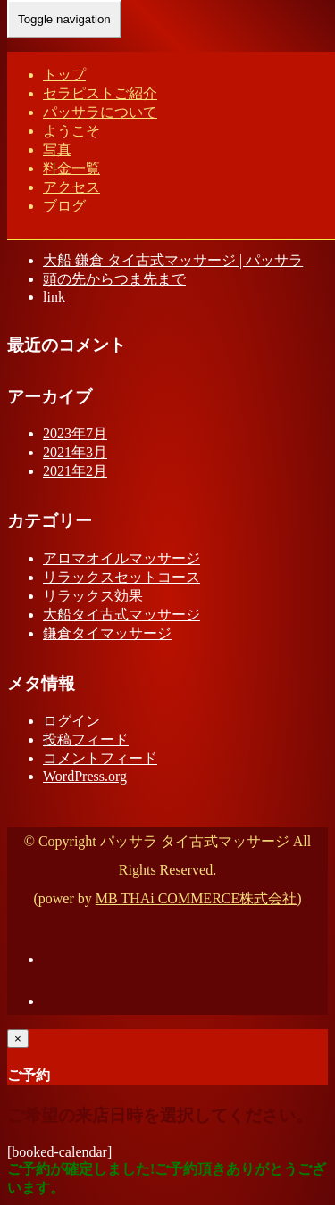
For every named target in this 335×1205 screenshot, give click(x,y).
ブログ (64, 205)
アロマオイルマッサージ (121, 558)
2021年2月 (75, 470)
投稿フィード (86, 739)
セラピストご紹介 (100, 93)
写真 (57, 149)
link (54, 296)
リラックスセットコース (121, 577)
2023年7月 (75, 433)
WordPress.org (85, 776)
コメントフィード (100, 758)
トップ (64, 74)
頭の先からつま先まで (114, 279)
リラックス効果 (93, 595)
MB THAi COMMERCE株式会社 (196, 898)
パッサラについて (100, 112)
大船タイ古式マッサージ (121, 614)
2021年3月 (75, 452)
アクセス (71, 187)
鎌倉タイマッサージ (107, 633)
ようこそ (71, 130)
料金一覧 (71, 168)
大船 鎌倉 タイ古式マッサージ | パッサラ (173, 260)
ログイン (71, 720)
